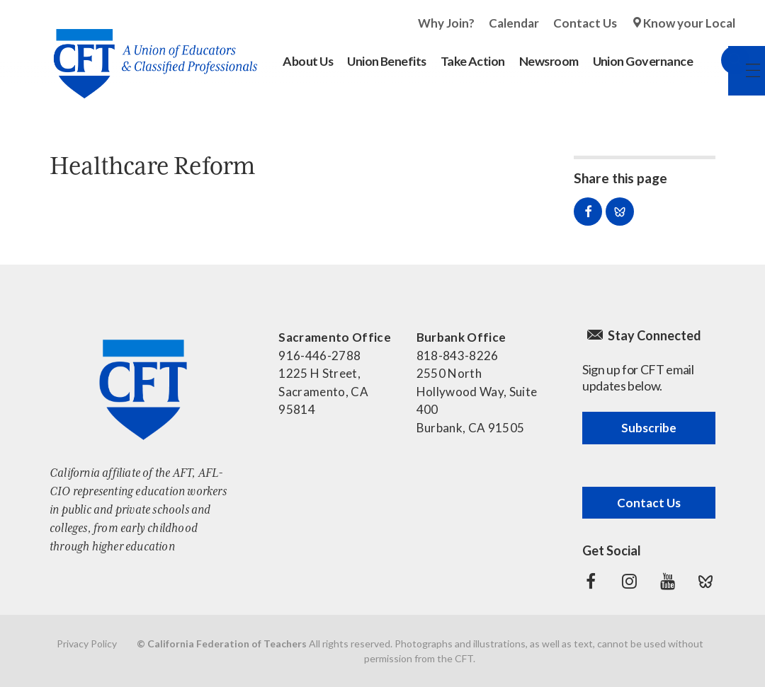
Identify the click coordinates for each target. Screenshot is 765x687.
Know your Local (689, 23)
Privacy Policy (87, 643)
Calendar (514, 23)
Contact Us (585, 23)
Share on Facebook (588, 211)
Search (721, 60)
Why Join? (446, 23)
